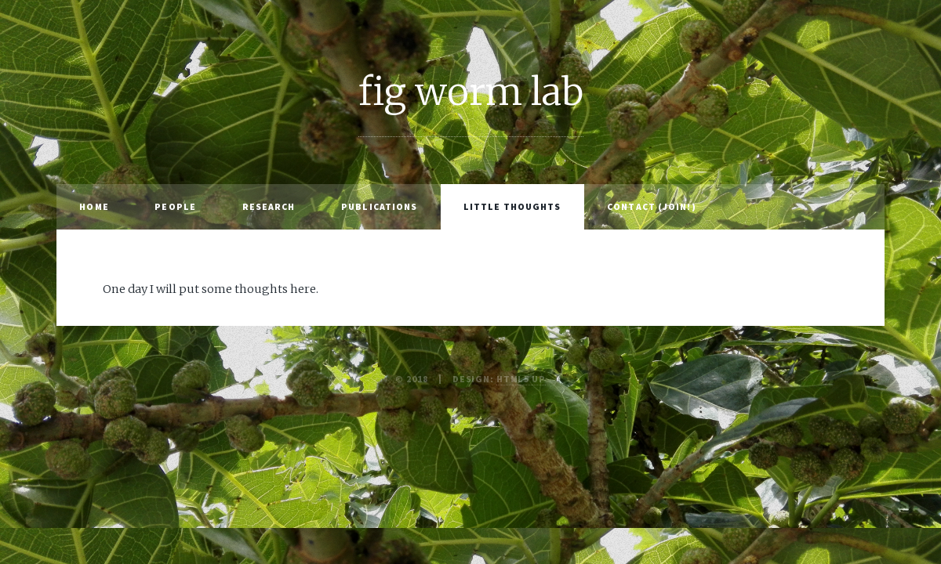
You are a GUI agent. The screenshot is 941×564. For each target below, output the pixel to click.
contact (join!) (651, 206)
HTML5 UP (521, 379)
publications (379, 206)
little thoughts (512, 206)
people (175, 206)
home (93, 206)
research (269, 206)
